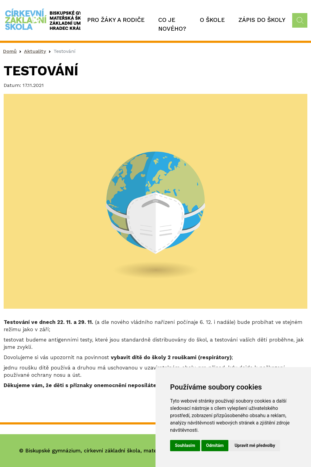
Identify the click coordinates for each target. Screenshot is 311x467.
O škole (212, 19)
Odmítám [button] (215, 445)
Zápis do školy (261, 19)
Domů (10, 51)
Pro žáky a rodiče (116, 19)
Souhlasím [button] (185, 445)
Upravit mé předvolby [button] (254, 445)
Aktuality (35, 51)
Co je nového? (172, 24)
